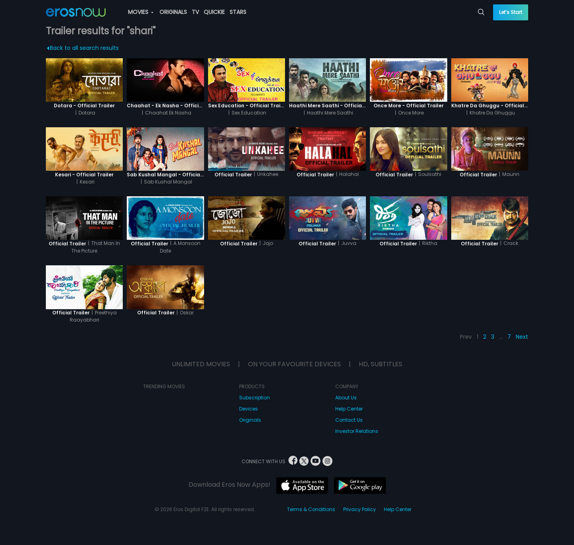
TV (195, 12)
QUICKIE (214, 12)
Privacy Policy (359, 509)
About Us (346, 397)
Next (522, 337)
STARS (238, 12)
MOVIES (140, 12)
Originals (250, 420)
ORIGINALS (173, 12)
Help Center (349, 408)
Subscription (254, 397)
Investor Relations (356, 431)
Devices (248, 408)
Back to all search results (83, 48)
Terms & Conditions (311, 509)
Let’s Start (510, 12)
